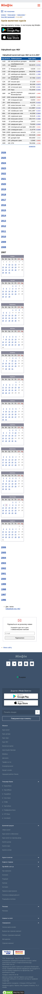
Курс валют (6, 730)
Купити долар (6, 842)
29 (3, 272)
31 (9, 272)
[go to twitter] (20, 664)
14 (9, 291)
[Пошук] (37, 712)
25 (12, 270)
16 (6, 267)
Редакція (5, 879)
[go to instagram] (26, 664)
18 (12, 267)
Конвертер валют (7, 766)
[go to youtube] (32, 664)
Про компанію (6, 871)
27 (6, 296)
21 (9, 294)
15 (3, 267)
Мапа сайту (7, 647)
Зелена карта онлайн (9, 927)
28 (9, 296)
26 (15, 270)
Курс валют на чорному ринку (11, 838)
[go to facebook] (8, 664)
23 (6, 270)
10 (9, 264)
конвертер (32, 146)
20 (6, 294)
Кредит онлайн (7, 770)
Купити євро (6, 846)
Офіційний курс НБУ (13, 609)
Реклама (5, 911)
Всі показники (9, 11)
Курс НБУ (5, 742)
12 (15, 264)
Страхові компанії (8, 943)
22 (3, 270)
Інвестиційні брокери (9, 750)
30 (6, 272)
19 (15, 267)
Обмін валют (6, 830)
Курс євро (5, 738)
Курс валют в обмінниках (10, 834)
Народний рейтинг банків (10, 774)
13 (6, 291)
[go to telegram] (14, 664)
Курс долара (6, 734)
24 (9, 270)
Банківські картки (7, 746)
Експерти (5, 887)
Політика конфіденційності (10, 895)
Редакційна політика (8, 899)
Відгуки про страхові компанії (11, 931)
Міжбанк (5, 754)
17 (9, 267)
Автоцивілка (6, 939)
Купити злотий (6, 850)
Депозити (5, 758)
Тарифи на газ (6, 762)
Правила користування (9, 891)
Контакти (5, 875)
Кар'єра (4, 883)
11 (12, 264)
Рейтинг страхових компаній (11, 935)
